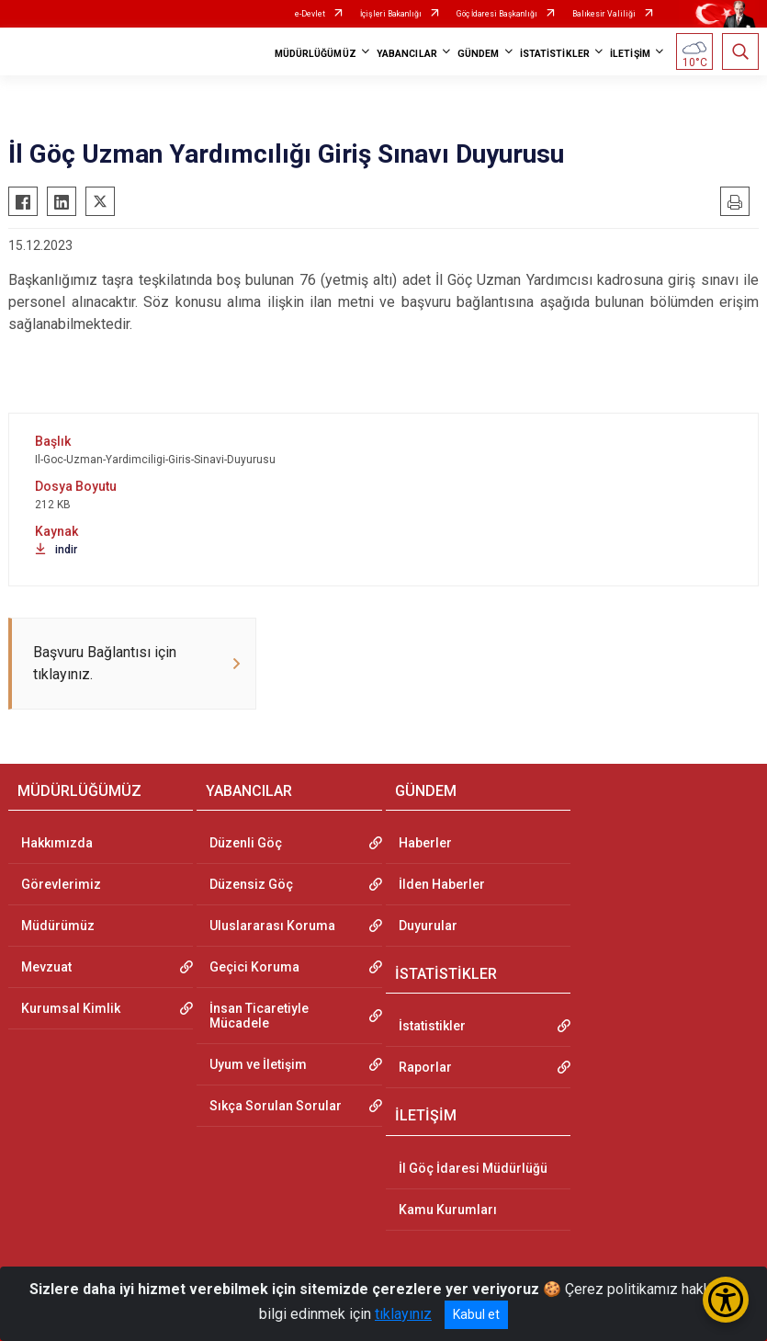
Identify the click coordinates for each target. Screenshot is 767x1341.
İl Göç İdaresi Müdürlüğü (473, 1168)
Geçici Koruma (254, 967)
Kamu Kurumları (448, 1209)
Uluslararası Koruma (272, 925)
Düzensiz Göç (251, 884)
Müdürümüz (58, 925)
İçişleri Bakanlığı (391, 13)
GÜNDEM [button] (478, 54)
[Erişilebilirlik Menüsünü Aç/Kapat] (726, 1300)
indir (56, 549)
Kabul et (476, 1314)
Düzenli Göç (245, 842)
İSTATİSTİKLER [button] (555, 54)
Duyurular (428, 925)
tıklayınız (403, 1314)
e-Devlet (310, 13)
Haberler (425, 842)
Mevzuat (46, 967)
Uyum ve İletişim (258, 1064)
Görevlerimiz (61, 884)
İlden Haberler (442, 884)
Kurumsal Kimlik (70, 1008)
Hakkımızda (57, 842)
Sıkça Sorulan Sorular (275, 1105)
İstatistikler (432, 1025)
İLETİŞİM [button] (630, 54)
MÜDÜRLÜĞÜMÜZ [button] (315, 54)
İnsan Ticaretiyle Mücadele (259, 1015)
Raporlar (425, 1067)
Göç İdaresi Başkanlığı (497, 13)
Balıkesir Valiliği (604, 13)
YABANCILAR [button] (407, 54)
